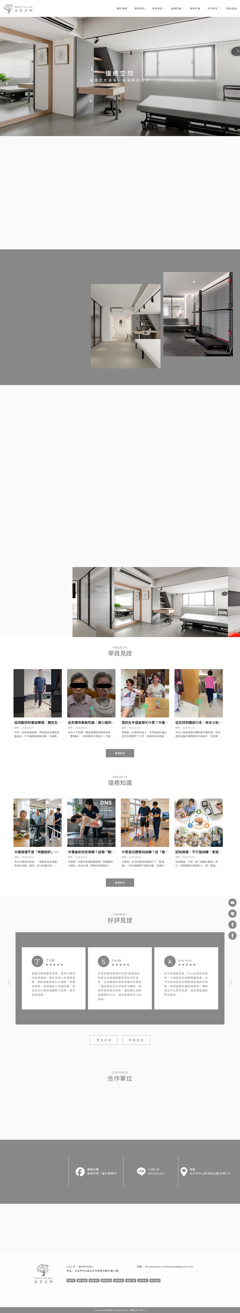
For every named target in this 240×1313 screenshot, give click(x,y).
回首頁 (71, 1280)
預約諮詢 (231, 8)
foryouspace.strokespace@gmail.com (169, 1266)
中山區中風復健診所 (35, 1302)
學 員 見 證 (136, 1040)
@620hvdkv (86, 1266)
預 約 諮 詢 (212, 236)
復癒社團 (195, 8)
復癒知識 (176, 8)
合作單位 (213, 8)
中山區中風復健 (33, 1295)
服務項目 (139, 8)
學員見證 (157, 8)
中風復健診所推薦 (34, 1305)
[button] (6, 78)
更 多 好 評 (104, 1040)
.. (129, 1310)
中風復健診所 (48, 1295)
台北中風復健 (42, 1292)
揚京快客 (109, 1310)
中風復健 (30, 1292)
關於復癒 (122, 8)
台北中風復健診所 (34, 1298)
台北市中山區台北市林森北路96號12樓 (96, 1270)
